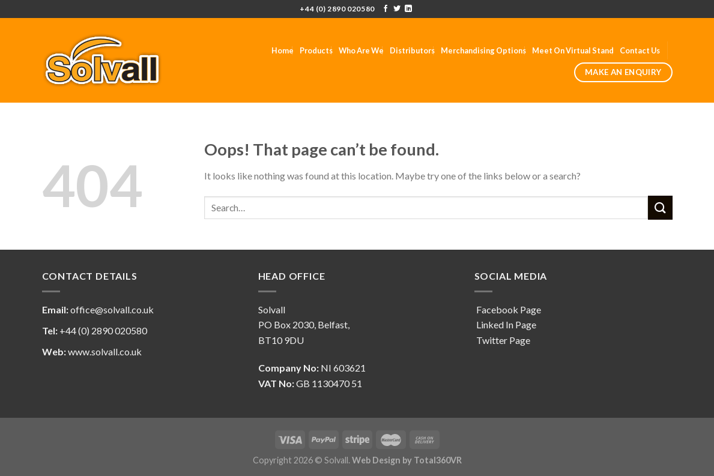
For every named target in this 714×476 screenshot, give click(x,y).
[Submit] (660, 207)
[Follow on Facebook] (385, 9)
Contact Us (640, 50)
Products (316, 50)
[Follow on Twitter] (397, 9)
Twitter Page (502, 340)
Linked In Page (505, 324)
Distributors (412, 50)
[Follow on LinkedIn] (408, 9)
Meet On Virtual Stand (573, 50)
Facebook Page (507, 309)
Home (282, 50)
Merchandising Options (483, 50)
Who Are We (361, 50)
